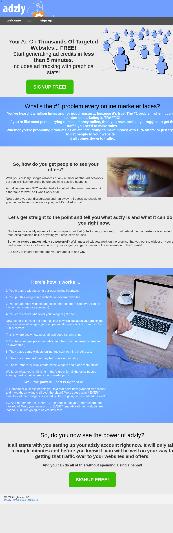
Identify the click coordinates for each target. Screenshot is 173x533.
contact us (33, 500)
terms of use (19, 500)
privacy (7, 500)
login (30, 20)
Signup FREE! (49, 87)
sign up (46, 20)
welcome (14, 20)
